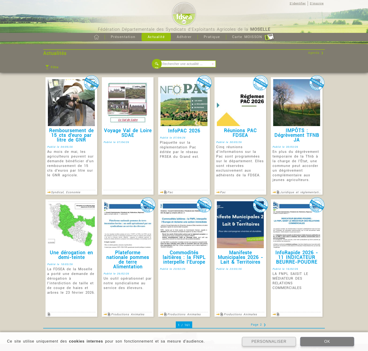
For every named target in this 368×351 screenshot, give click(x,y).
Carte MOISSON (253, 37)
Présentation (123, 37)
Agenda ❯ (316, 52)
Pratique (212, 37)
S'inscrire (317, 3)
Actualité (156, 37)
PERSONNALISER (268, 341)
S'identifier (298, 3)
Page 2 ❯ (258, 324)
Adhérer (184, 37)
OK (327, 341)
